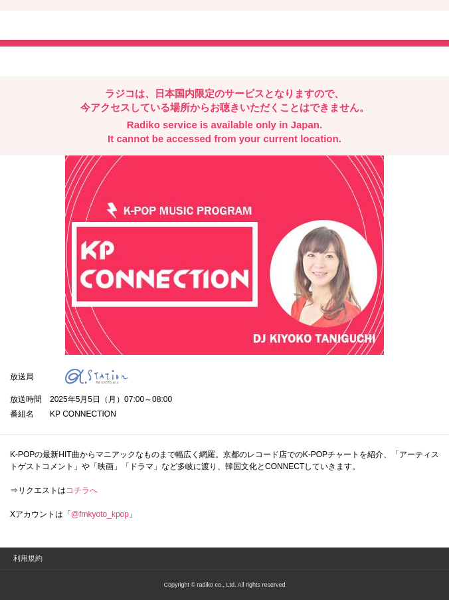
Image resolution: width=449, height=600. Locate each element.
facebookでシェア (84, 60)
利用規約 (28, 558)
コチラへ (82, 490)
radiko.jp (50, 27)
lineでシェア (145, 60)
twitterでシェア (30, 60)
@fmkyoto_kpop (100, 514)
